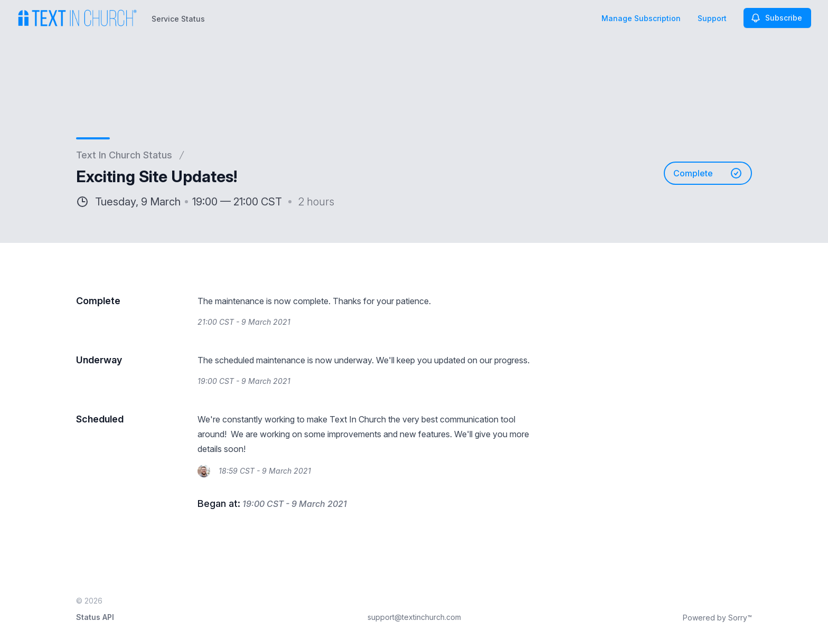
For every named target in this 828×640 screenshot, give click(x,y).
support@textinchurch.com (414, 617)
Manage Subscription (641, 18)
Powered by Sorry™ (717, 617)
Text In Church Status (124, 155)
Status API (95, 617)
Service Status (178, 18)
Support (712, 18)
